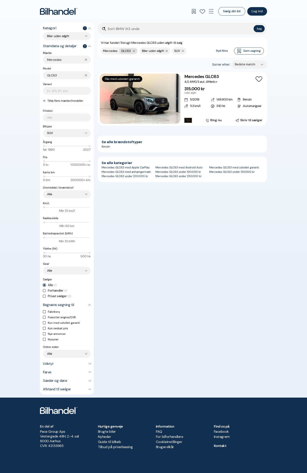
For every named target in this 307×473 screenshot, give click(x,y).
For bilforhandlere (169, 437)
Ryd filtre (222, 51)
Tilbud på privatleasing (115, 447)
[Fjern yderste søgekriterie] (134, 51)
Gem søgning (249, 51)
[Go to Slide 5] (145, 119)
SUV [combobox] (50, 133)
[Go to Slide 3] (139, 119)
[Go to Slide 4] (142, 119)
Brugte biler (107, 431)
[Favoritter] (202, 11)
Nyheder (104, 437)
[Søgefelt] (180, 28)
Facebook (221, 431)
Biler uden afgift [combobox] (58, 36)
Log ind (257, 11)
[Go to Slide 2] (136, 119)
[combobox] (69, 60)
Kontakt (220, 446)
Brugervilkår (165, 447)
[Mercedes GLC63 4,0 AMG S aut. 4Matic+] (182, 99)
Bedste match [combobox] (245, 64)
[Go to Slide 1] (134, 119)
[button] (140, 99)
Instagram (222, 437)
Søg (259, 28)
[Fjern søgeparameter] (167, 51)
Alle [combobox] (49, 194)
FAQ (159, 431)
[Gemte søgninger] (193, 11)
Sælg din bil (232, 11)
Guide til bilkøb (109, 442)
